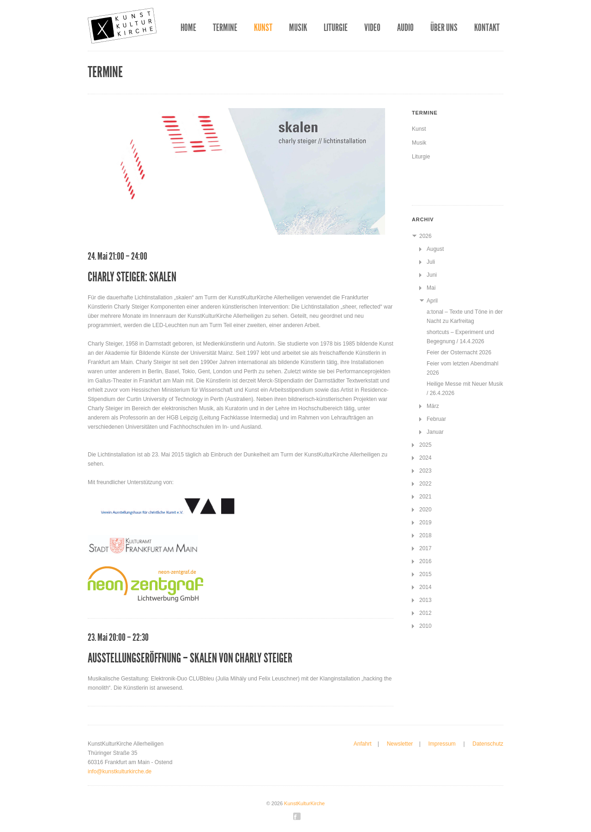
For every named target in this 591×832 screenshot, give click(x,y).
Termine (225, 28)
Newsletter (400, 744)
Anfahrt (363, 744)
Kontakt (487, 28)
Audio (405, 28)
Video (372, 28)
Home (188, 28)
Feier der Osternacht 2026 (459, 352)
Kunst (263, 28)
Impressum (442, 744)
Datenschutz (487, 744)
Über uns (444, 28)
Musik (298, 28)
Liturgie (336, 28)
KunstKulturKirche (304, 803)
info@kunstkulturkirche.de (119, 771)
